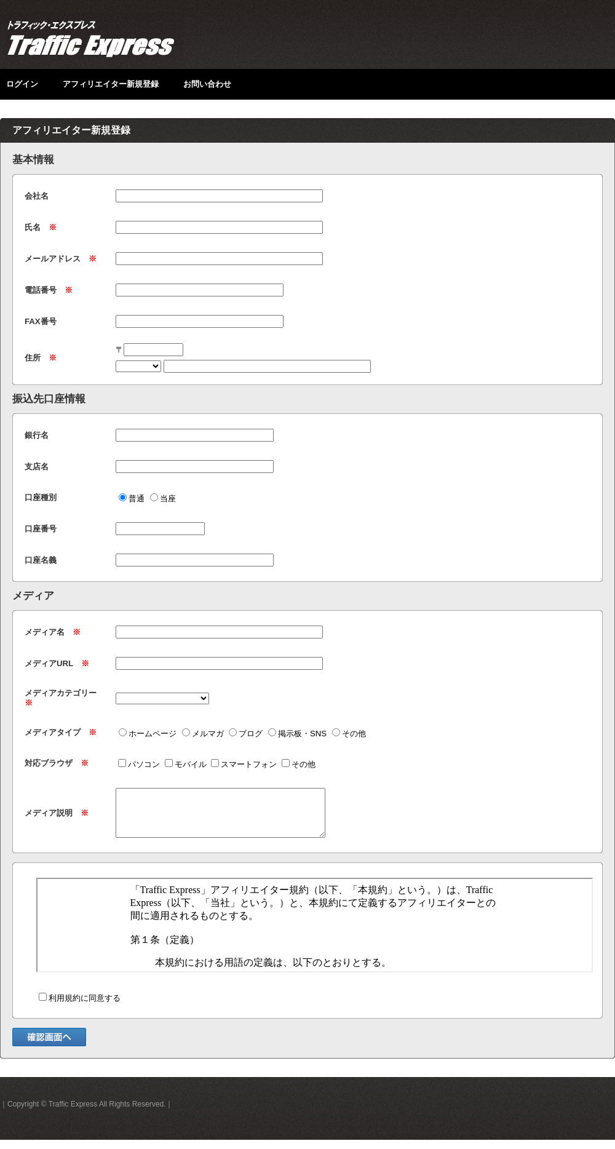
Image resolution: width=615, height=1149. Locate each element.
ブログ (246, 733)
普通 (132, 498)
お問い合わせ (207, 84)
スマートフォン (244, 764)
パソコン (139, 764)
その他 (349, 733)
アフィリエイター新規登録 (111, 84)
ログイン (22, 84)
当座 (163, 498)
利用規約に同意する (80, 1007)
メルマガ (203, 733)
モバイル (186, 764)
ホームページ (148, 733)
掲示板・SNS (297, 733)
